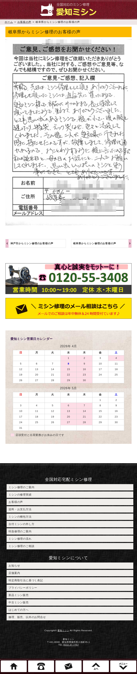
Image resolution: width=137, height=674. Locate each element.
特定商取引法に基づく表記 (26, 580)
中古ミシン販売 (19, 602)
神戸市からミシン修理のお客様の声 (31, 243)
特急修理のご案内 (20, 531)
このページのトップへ (96, 666)
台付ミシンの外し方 (21, 524)
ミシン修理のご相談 (21, 546)
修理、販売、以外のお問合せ (27, 617)
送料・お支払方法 (20, 509)
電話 (41, 666)
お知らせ (14, 565)
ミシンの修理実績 (20, 494)
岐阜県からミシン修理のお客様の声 (94, 243)
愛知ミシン (63, 630)
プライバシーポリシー (23, 587)
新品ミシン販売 (19, 595)
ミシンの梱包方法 (20, 516)
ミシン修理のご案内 (21, 487)
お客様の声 (24, 22)
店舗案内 (14, 573)
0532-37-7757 (71, 645)
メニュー (123, 666)
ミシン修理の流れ (20, 538)
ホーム (9, 22)
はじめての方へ (19, 609)
